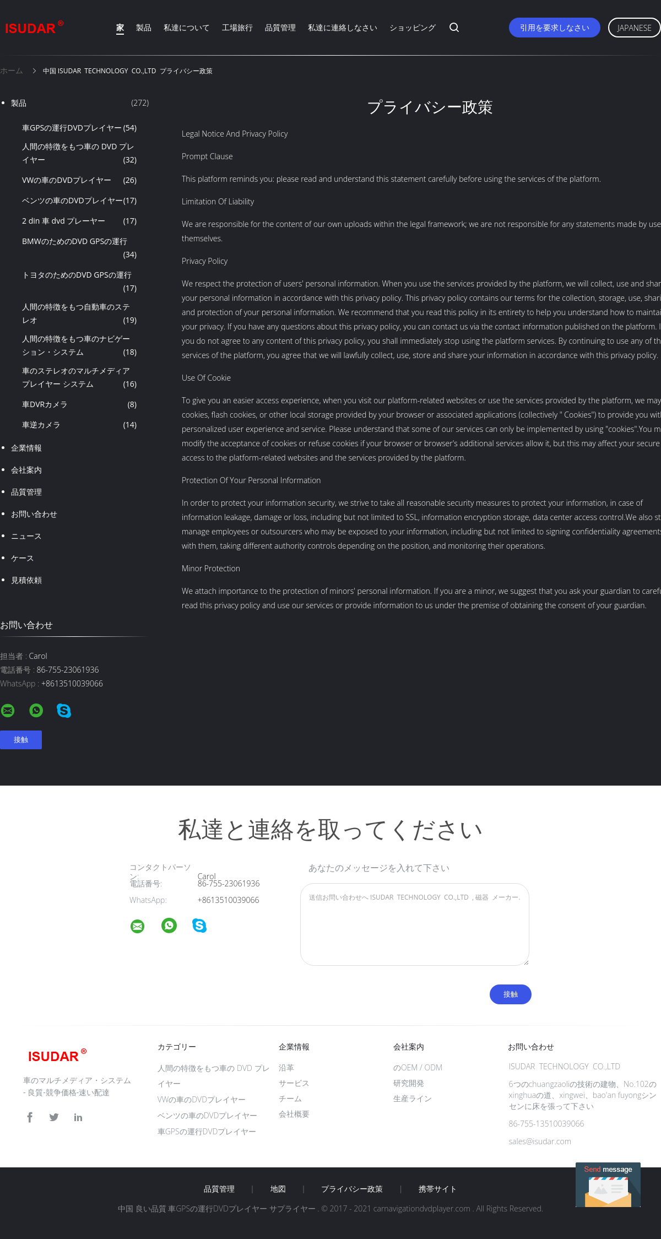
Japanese (634, 28)
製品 (143, 27)
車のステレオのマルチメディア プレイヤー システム (79, 378)
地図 (278, 1189)
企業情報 (26, 447)
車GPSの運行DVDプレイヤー (79, 127)
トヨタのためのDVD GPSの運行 (79, 282)
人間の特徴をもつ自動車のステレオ (79, 314)
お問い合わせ (34, 513)
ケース (22, 558)
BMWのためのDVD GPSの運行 (79, 248)
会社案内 (26, 469)
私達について (187, 27)
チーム (290, 1098)
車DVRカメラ (79, 404)
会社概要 (294, 1113)
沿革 (286, 1067)
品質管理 (280, 27)
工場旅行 (237, 27)
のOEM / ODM (417, 1067)
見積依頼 (26, 580)
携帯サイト (438, 1189)
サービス (294, 1083)
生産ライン (412, 1098)
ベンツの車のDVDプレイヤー (79, 200)
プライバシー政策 (352, 1189)
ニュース (26, 536)
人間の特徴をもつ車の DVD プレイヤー (79, 153)
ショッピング (412, 27)
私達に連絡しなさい (342, 27)
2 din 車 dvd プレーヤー (79, 221)
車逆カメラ (79, 424)
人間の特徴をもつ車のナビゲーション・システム (79, 346)
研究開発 (408, 1083)
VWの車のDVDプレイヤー (79, 180)
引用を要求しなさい (554, 27)
